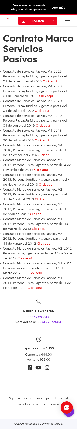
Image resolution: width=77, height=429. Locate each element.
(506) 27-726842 (49, 322)
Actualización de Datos (31, 404)
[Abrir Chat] (67, 407)
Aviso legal (43, 398)
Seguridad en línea (20, 398)
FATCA (55, 404)
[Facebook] (30, 367)
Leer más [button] (58, 7)
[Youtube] (38, 367)
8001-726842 (38, 317)
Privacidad (61, 398)
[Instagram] (47, 367)
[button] (67, 20)
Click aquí (50, 81)
